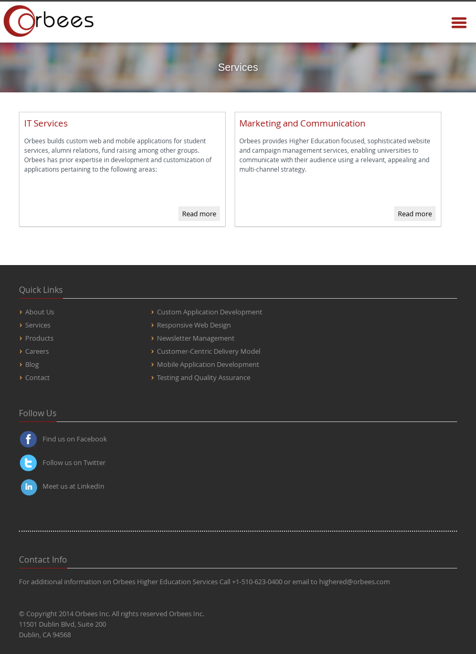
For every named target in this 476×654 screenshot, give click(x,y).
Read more (199, 213)
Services (37, 325)
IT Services (46, 123)
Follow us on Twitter (74, 462)
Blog (32, 364)
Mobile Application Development (208, 364)
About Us (39, 312)
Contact (37, 377)
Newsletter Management (196, 338)
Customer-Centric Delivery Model (208, 351)
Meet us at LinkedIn (73, 486)
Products (39, 338)
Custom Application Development (209, 312)
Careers (37, 351)
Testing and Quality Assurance (203, 377)
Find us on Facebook (75, 439)
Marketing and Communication (302, 123)
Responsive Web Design (194, 325)
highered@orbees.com (354, 581)
